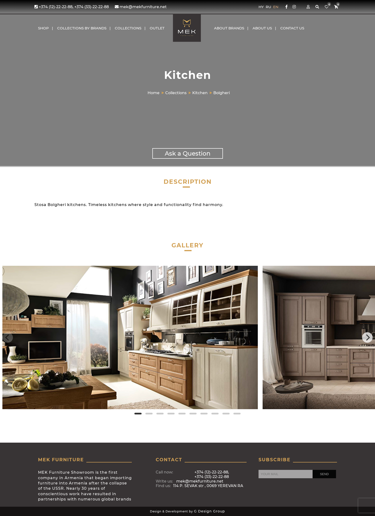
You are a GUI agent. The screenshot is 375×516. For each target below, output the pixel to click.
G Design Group (209, 511)
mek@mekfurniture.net (141, 7)
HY (262, 7)
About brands (229, 28)
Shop (43, 28)
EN (275, 7)
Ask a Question (187, 153)
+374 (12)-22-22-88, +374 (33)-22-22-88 (71, 7)
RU (269, 7)
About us (262, 28)
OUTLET (157, 28)
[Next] (367, 337)
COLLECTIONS (128, 28)
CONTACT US (292, 28)
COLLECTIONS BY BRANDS (81, 28)
